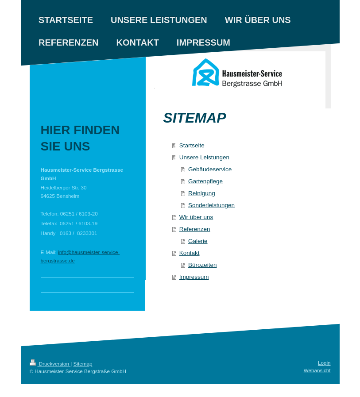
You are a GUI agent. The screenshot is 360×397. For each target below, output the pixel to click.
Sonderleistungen (211, 205)
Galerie (198, 241)
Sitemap (83, 363)
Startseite (192, 145)
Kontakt (189, 253)
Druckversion (50, 363)
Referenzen (194, 229)
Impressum (194, 277)
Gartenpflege (205, 181)
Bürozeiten (202, 265)
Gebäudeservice (210, 169)
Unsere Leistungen (204, 157)
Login (324, 363)
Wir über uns (196, 217)
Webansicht (317, 370)
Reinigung (201, 193)
